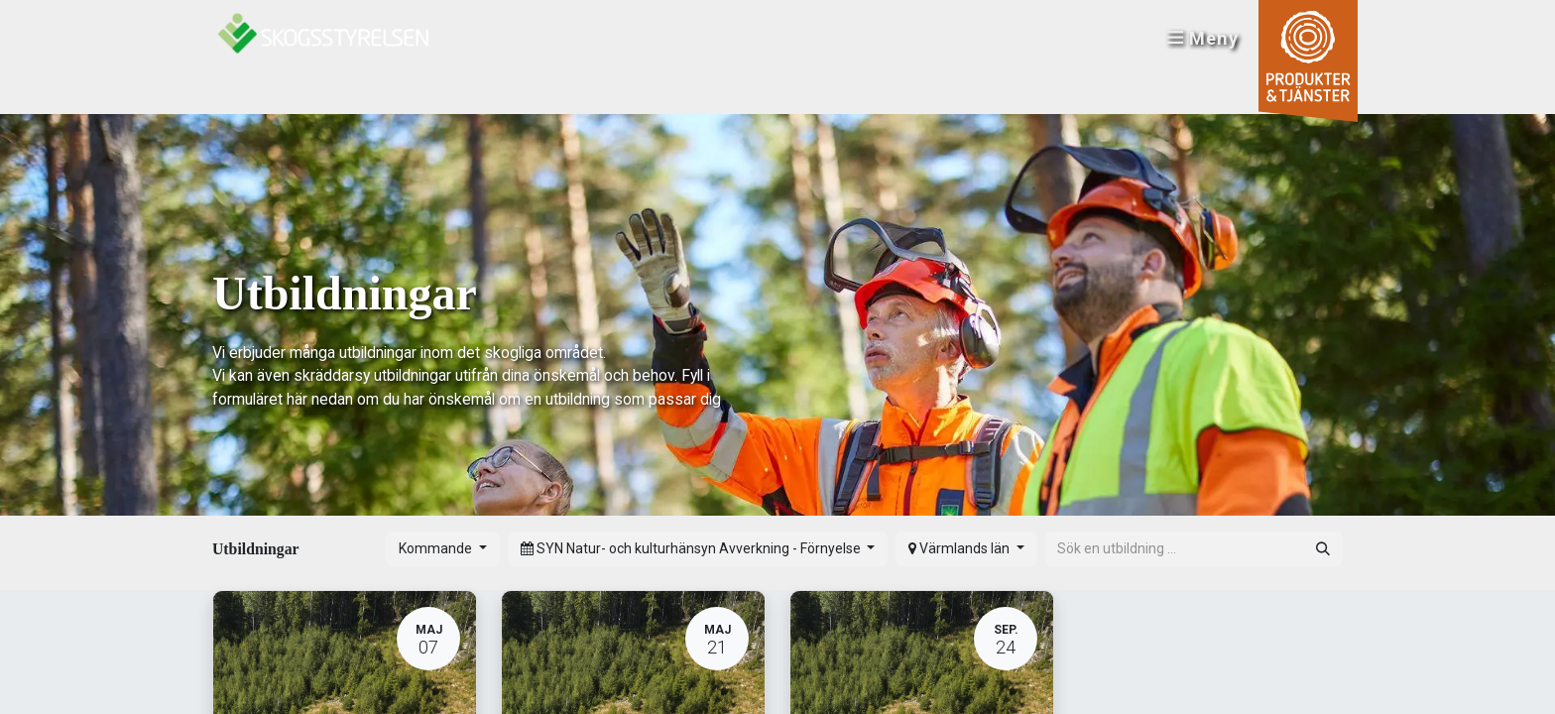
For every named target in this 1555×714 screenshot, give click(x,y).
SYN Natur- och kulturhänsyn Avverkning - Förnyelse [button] (692, 548)
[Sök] (1323, 549)
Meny (1199, 40)
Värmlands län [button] (960, 548)
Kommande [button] (437, 548)
